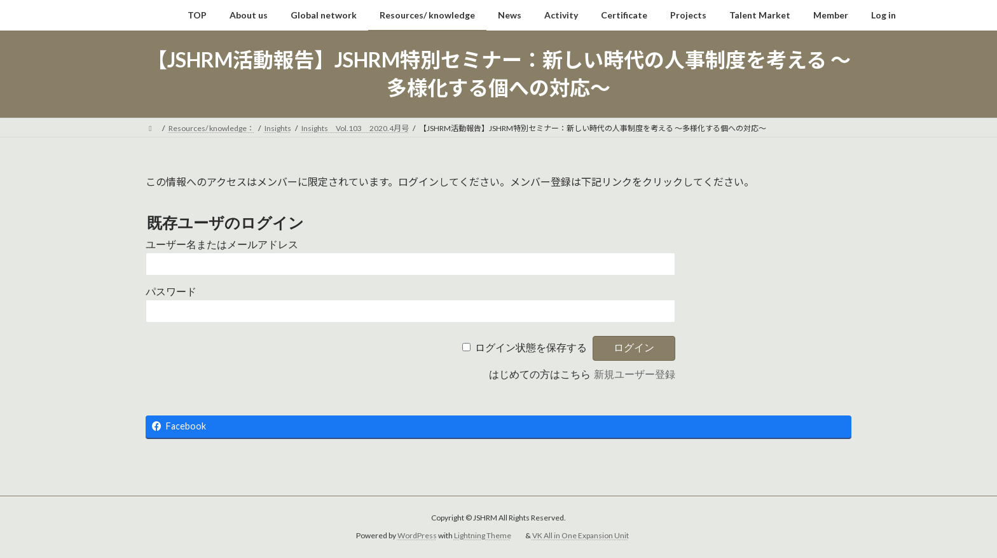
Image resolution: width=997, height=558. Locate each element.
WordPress (417, 535)
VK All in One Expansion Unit (580, 535)
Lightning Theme (482, 535)
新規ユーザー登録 (634, 374)
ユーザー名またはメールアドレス (222, 244)
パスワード (171, 291)
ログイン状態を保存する (531, 347)
